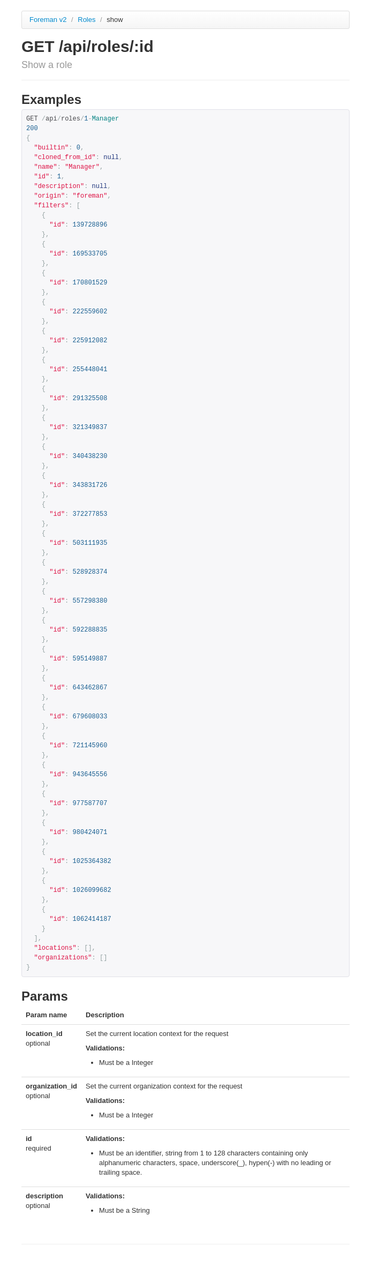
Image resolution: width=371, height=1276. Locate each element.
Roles (87, 20)
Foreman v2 (47, 20)
